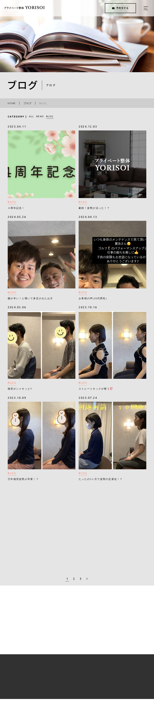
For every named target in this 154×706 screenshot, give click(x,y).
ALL (31, 116)
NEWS (40, 116)
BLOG (49, 116)
